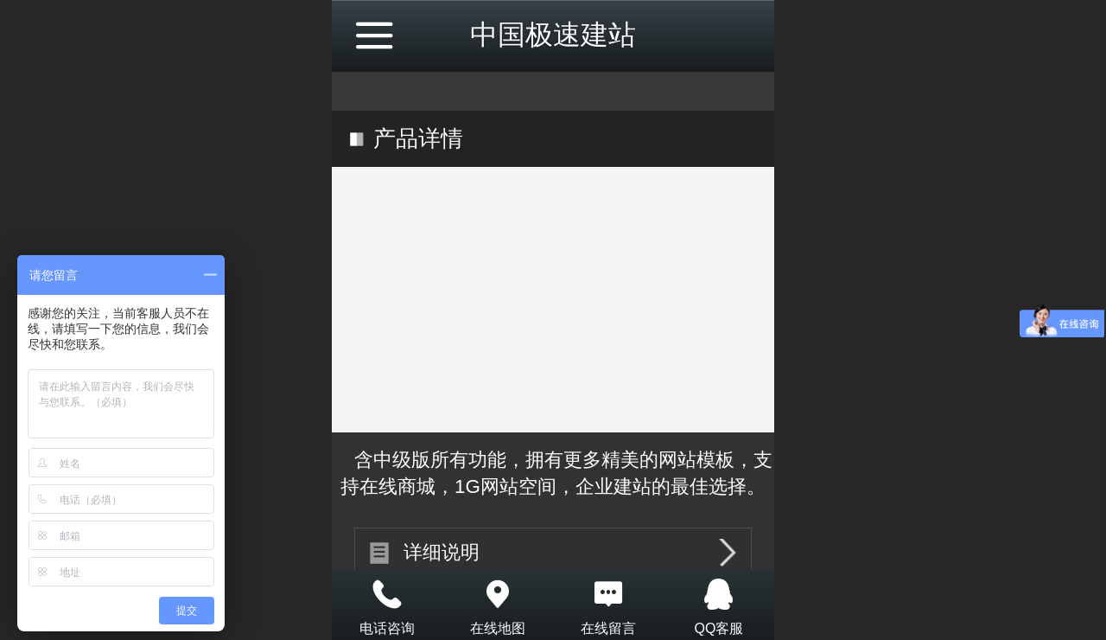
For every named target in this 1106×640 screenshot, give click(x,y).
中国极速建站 (553, 34)
